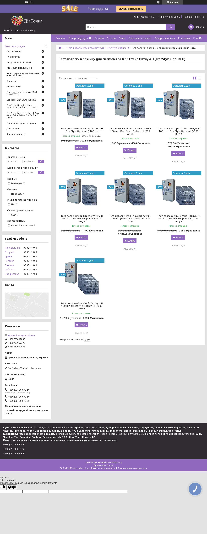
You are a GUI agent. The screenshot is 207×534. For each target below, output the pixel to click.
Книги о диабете (15, 134)
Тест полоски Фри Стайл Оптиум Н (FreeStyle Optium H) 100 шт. (82, 129)
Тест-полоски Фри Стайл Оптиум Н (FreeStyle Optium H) (98, 48)
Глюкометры (13, 57)
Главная (60, 38)
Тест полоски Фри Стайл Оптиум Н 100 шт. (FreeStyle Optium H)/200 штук (130, 131)
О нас (122, 38)
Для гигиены (13, 128)
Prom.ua (118, 462)
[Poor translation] (12, 487)
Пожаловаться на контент (103, 468)
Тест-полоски (13, 51)
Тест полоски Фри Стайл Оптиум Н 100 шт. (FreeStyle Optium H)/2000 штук (82, 306)
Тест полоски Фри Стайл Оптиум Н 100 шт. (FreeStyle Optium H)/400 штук (82, 218)
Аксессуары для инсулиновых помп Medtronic (22, 74)
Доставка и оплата (140, 38)
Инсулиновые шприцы (18, 62)
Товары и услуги (78, 38)
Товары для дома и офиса (21, 123)
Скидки (99, 38)
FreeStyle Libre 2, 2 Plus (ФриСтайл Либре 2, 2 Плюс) (21, 106)
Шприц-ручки (13, 86)
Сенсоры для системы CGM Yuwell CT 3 (21, 93)
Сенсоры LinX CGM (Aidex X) (21, 100)
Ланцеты (11, 81)
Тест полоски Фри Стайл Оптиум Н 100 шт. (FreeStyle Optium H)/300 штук (178, 131)
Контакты (184, 38)
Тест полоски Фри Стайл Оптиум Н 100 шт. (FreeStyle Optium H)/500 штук (130, 218)
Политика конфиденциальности (132, 468)
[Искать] (170, 27)
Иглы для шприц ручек (19, 68)
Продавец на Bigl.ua (103, 465)
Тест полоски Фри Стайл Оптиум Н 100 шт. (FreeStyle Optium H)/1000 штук (178, 218)
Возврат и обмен (164, 38)
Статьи (111, 38)
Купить (83, 147)
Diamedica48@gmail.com (21, 335)
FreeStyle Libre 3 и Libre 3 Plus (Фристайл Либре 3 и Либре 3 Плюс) (22, 115)
